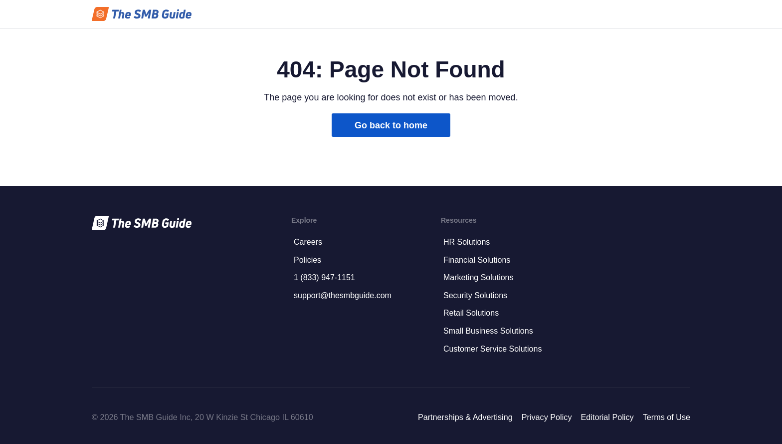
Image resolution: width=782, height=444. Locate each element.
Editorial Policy (607, 417)
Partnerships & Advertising (465, 417)
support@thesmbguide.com (342, 295)
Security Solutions (475, 295)
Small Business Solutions (488, 331)
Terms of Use (666, 417)
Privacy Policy (547, 417)
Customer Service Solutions (492, 349)
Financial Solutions (476, 260)
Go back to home (391, 125)
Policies (307, 260)
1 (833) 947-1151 (324, 277)
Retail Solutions (471, 313)
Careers (308, 242)
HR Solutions (466, 242)
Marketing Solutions (478, 277)
